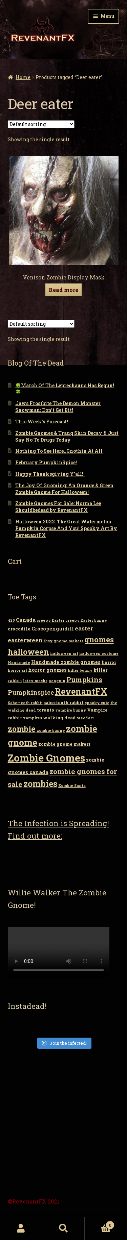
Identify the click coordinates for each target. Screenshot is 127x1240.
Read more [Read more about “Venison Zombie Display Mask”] (63, 289)
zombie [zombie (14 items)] (22, 729)
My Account (21, 1228)
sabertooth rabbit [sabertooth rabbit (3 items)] (64, 702)
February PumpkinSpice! (46, 462)
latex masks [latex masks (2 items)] (35, 680)
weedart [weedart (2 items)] (85, 718)
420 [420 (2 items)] (11, 620)
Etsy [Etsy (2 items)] (48, 641)
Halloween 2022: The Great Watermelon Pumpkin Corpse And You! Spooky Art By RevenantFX (66, 528)
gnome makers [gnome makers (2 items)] (68, 641)
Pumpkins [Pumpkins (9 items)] (84, 679)
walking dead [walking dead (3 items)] (59, 717)
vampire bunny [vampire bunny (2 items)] (70, 710)
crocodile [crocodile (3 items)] (19, 628)
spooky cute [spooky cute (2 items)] (97, 702)
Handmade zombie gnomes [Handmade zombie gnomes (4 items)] (66, 662)
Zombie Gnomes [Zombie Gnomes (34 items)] (46, 757)
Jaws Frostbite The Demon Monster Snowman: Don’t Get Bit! (58, 406)
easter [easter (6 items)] (84, 628)
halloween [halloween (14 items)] (28, 652)
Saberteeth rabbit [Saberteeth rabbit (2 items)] (25, 702)
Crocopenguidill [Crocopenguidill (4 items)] (52, 628)
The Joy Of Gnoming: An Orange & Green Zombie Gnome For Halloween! (64, 488)
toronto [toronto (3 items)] (45, 710)
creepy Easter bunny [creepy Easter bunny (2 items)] (86, 620)
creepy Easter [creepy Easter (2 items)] (50, 620)
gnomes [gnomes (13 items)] (99, 639)
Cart (99, 1224)
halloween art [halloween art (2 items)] (64, 653)
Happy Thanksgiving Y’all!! (50, 474)
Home (23, 77)
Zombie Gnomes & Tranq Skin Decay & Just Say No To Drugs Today (67, 436)
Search (63, 1228)
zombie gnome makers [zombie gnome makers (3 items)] (64, 744)
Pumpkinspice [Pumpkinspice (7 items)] (31, 692)
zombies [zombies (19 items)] (40, 783)
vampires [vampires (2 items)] (32, 718)
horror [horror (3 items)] (109, 662)
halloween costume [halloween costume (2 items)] (99, 653)
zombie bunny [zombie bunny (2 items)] (51, 730)
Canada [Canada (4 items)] (26, 620)
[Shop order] (41, 124)
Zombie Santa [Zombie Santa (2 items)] (72, 785)
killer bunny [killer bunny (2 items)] (80, 670)
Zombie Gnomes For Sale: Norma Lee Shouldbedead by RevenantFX (58, 506)
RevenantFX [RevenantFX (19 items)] (81, 691)
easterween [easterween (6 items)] (25, 640)
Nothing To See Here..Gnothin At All (59, 451)
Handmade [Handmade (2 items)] (19, 662)
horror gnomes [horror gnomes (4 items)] (47, 670)
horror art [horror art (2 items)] (17, 670)
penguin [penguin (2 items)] (56, 680)
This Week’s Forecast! (41, 421)
